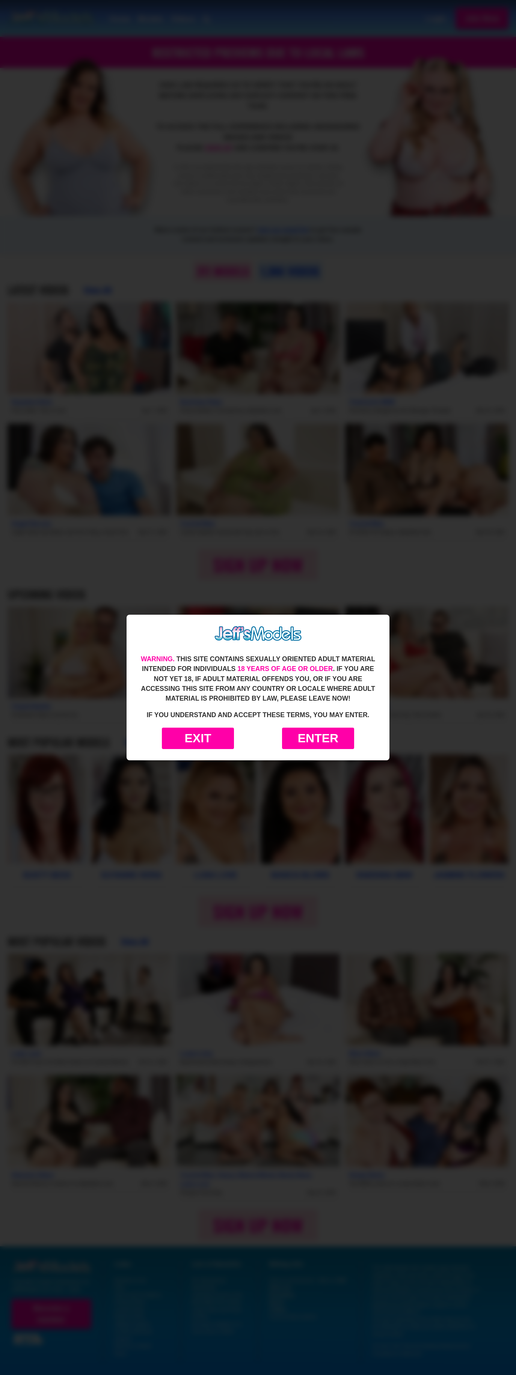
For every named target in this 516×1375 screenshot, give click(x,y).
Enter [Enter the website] (318, 738)
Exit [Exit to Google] (197, 738)
